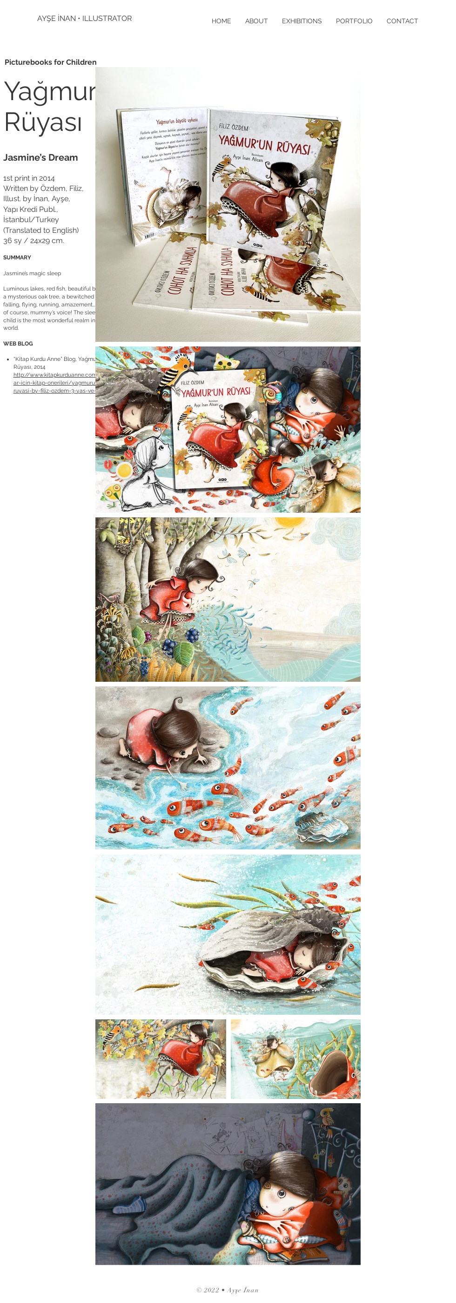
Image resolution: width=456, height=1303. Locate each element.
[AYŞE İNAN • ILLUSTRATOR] (85, 18)
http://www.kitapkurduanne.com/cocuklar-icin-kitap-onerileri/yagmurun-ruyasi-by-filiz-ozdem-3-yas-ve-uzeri (65, 383)
